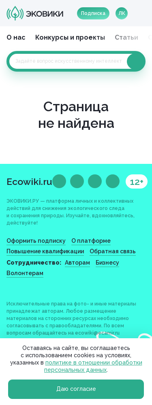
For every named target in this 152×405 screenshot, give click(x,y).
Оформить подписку (36, 240)
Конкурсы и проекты (70, 37)
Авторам (77, 262)
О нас (16, 37)
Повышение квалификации (45, 251)
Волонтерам (24, 273)
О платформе (91, 240)
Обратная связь (113, 251)
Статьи (126, 37)
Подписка (93, 13)
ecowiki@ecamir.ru (97, 333)
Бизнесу (107, 262)
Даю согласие (76, 389)
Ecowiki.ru (29, 181)
